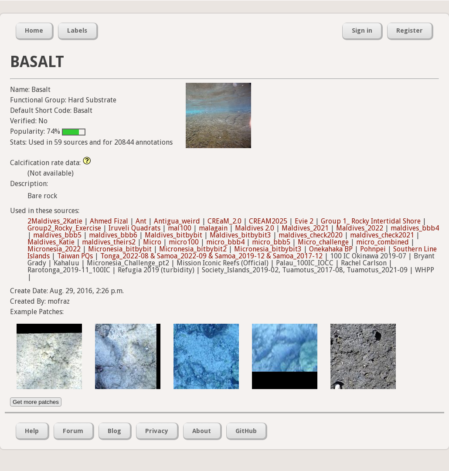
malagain (213, 228)
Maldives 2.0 (254, 228)
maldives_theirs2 (109, 242)
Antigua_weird (177, 221)
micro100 (184, 242)
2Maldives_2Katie (54, 221)
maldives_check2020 (311, 235)
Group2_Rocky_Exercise (64, 228)
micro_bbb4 (225, 242)
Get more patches (36, 402)
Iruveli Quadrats (134, 228)
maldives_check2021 (382, 235)
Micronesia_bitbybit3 (268, 249)
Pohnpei (373, 249)
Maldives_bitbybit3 (240, 235)
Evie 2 (304, 221)
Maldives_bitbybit (173, 235)
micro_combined (382, 242)
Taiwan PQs (75, 256)
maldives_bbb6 (113, 235)
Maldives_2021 (305, 228)
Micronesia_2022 (54, 249)
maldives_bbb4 (415, 228)
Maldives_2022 (359, 228)
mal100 (179, 228)
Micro (152, 242)
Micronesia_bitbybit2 (193, 249)
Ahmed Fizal (109, 221)
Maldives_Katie (51, 242)
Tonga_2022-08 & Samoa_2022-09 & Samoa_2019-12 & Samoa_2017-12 (211, 256)
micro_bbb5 (271, 242)
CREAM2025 (268, 221)
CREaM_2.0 (224, 221)
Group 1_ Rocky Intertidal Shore (371, 221)
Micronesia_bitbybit (120, 249)
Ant (141, 221)
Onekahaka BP (331, 249)
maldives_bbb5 (57, 235)
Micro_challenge (323, 242)
